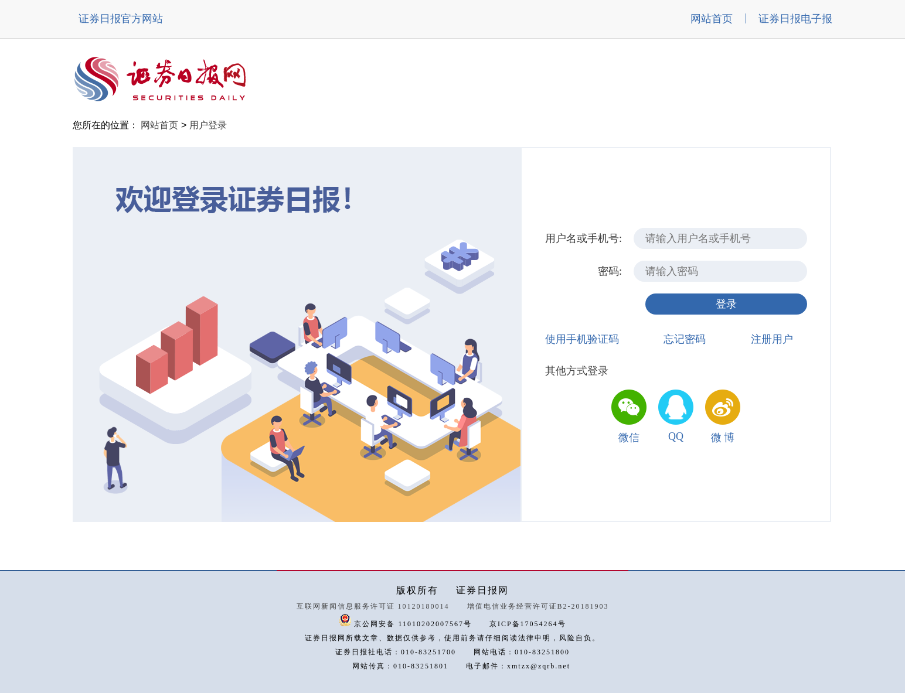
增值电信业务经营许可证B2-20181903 (538, 606)
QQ (675, 436)
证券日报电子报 (795, 19)
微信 (628, 437)
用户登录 (208, 125)
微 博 (723, 437)
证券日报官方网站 (121, 19)
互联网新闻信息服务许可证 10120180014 (373, 606)
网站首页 (711, 19)
